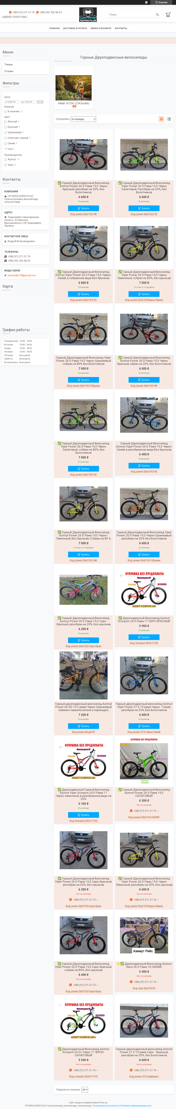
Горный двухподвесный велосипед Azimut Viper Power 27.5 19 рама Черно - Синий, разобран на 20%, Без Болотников (144, 707)
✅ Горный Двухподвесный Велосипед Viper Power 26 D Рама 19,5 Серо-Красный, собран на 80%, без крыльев (83, 966)
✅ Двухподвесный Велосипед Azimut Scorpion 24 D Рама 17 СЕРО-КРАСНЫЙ (144, 619)
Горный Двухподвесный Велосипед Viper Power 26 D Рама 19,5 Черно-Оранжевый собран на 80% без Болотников (83, 360)
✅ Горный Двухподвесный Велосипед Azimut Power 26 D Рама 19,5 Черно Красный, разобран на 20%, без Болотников (83, 187)
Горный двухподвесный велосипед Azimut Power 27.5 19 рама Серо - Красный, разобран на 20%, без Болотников (144, 1052)
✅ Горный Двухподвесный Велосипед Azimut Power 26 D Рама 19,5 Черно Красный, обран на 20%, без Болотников (144, 360)
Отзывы (8, 71)
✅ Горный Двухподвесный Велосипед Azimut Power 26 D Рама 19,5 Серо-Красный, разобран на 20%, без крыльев (84, 621)
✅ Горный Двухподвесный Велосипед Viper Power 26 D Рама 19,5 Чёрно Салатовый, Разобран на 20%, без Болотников (144, 187)
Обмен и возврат (100, 28)
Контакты (121, 28)
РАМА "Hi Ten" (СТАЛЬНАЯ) (73, 103)
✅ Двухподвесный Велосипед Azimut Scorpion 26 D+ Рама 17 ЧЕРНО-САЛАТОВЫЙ (83, 1052)
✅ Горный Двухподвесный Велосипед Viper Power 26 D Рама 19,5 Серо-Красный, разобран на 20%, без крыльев (83, 881)
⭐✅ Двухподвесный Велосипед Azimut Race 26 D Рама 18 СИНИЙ (144, 965)
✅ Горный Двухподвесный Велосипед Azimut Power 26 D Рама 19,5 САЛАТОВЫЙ (144, 792)
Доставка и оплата (75, 28)
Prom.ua (103, 1102)
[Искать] (157, 14)
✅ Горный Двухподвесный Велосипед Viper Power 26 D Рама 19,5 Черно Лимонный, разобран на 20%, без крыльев (144, 881)
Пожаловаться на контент (106, 1106)
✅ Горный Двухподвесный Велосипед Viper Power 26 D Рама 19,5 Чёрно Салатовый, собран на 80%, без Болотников (83, 448)
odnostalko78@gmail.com (22, 275)
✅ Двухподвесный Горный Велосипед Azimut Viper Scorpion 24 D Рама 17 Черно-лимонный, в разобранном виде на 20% (83, 794)
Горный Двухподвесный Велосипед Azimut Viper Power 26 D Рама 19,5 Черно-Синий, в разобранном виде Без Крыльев (144, 446)
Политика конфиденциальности (135, 1106)
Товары (8, 64)
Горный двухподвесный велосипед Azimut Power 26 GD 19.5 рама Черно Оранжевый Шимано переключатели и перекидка (83, 707)
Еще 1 (11, 148)
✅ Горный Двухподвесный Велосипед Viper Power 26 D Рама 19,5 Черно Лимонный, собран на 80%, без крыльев (144, 275)
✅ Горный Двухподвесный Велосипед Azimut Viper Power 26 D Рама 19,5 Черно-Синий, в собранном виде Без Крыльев (83, 275)
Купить (85, 208)
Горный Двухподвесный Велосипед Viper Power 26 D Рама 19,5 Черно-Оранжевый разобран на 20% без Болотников (144, 535)
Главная (54, 28)
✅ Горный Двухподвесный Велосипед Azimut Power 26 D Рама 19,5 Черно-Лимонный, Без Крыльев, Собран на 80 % (83, 535)
